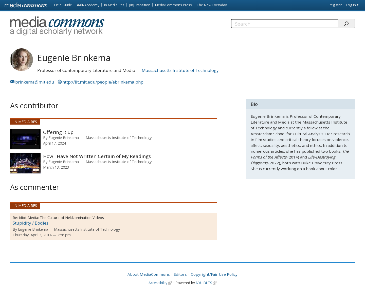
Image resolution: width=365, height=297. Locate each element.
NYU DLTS (204, 282)
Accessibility (158, 282)
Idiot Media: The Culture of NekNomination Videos (61, 217)
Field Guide (63, 5)
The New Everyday (212, 5)
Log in (351, 5)
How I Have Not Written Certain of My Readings (97, 156)
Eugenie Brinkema (63, 137)
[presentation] (25, 139)
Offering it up (58, 132)
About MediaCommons (148, 274)
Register (335, 5)
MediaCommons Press (173, 5)
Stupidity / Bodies (30, 223)
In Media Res (114, 5)
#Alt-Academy (88, 5)
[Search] (284, 23)
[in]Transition (139, 5)
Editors (180, 274)
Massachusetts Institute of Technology (180, 70)
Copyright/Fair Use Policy (214, 274)
